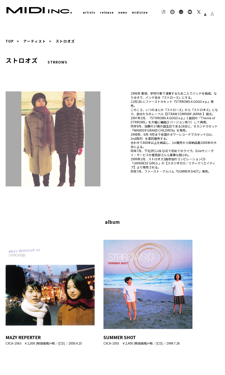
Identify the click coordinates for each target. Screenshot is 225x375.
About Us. (183, 360)
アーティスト (34, 41)
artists (89, 12)
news (122, 12)
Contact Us (204, 360)
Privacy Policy (159, 360)
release (107, 12)
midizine (140, 12)
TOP (10, 41)
